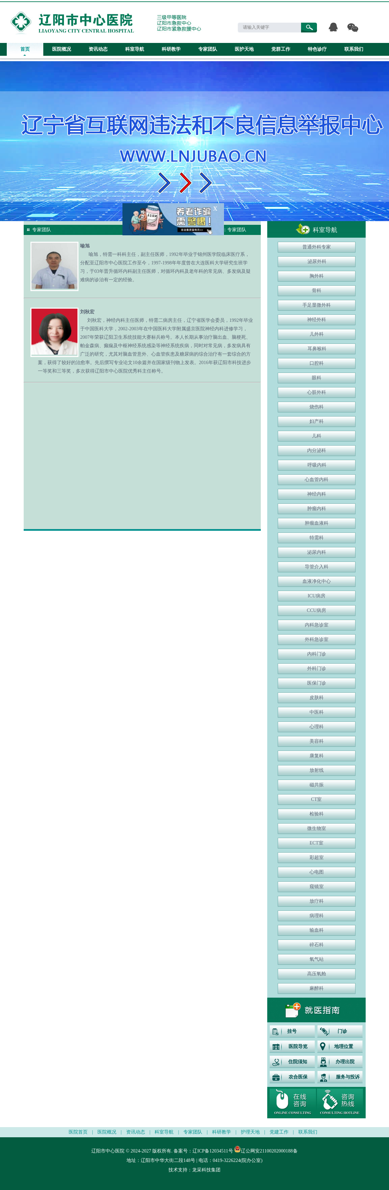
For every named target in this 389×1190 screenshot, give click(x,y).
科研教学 (171, 49)
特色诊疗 (317, 49)
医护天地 (244, 49)
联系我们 (353, 49)
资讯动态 (98, 49)
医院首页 (78, 1132)
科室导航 (134, 49)
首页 (25, 49)
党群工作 (280, 49)
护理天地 (250, 1132)
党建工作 (279, 1132)
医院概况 (61, 49)
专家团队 (207, 49)
